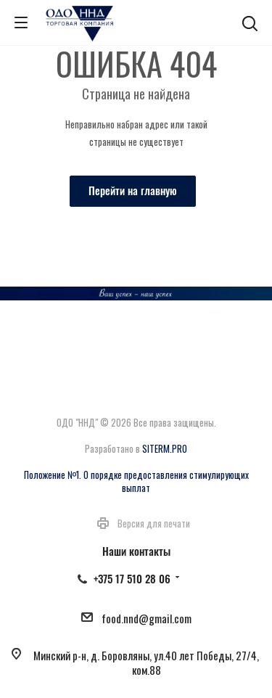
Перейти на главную (132, 190)
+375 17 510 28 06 (132, 578)
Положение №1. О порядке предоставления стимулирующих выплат (136, 481)
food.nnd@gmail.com (146, 618)
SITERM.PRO (164, 448)
